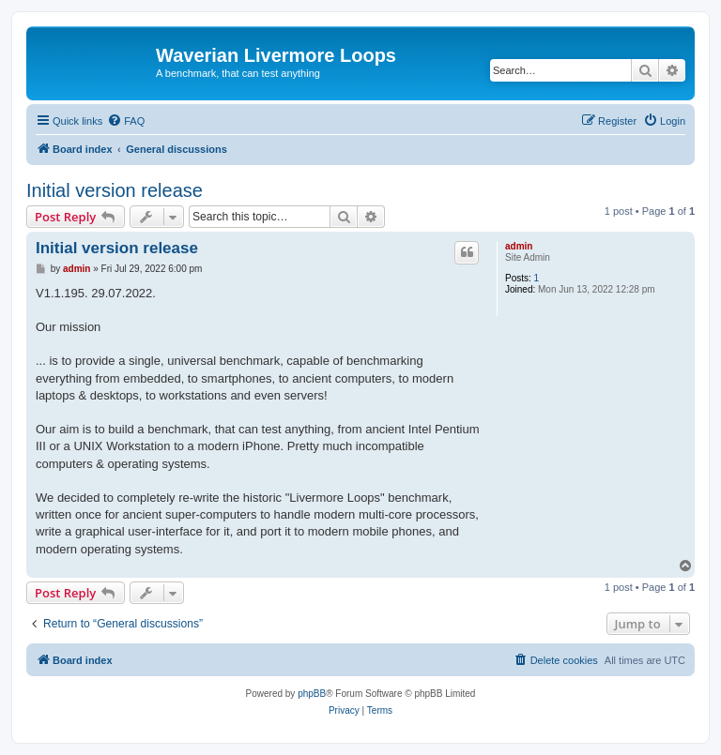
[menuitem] (126, 121)
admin (518, 246)
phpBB (312, 693)
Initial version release (114, 190)
